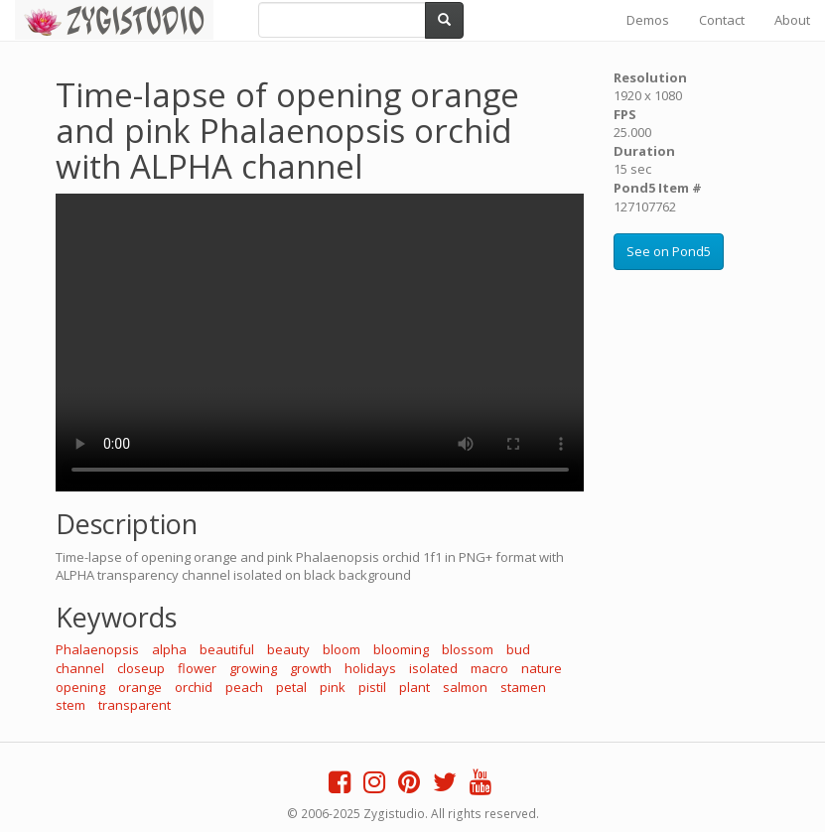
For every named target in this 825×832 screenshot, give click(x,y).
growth (311, 668)
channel (80, 668)
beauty (288, 649)
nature (541, 668)
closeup (141, 668)
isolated (433, 668)
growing (253, 668)
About (792, 20)
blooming (401, 649)
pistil (372, 687)
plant (414, 687)
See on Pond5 (668, 251)
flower (197, 668)
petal (291, 687)
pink (332, 687)
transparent (134, 705)
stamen (523, 687)
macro (489, 668)
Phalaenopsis (97, 649)
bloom (341, 649)
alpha (169, 649)
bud (518, 649)
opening (80, 687)
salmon (465, 687)
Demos (647, 20)
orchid (193, 687)
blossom (467, 649)
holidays (370, 668)
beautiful (227, 649)
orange (140, 687)
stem (70, 705)
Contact (722, 20)
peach (244, 687)
